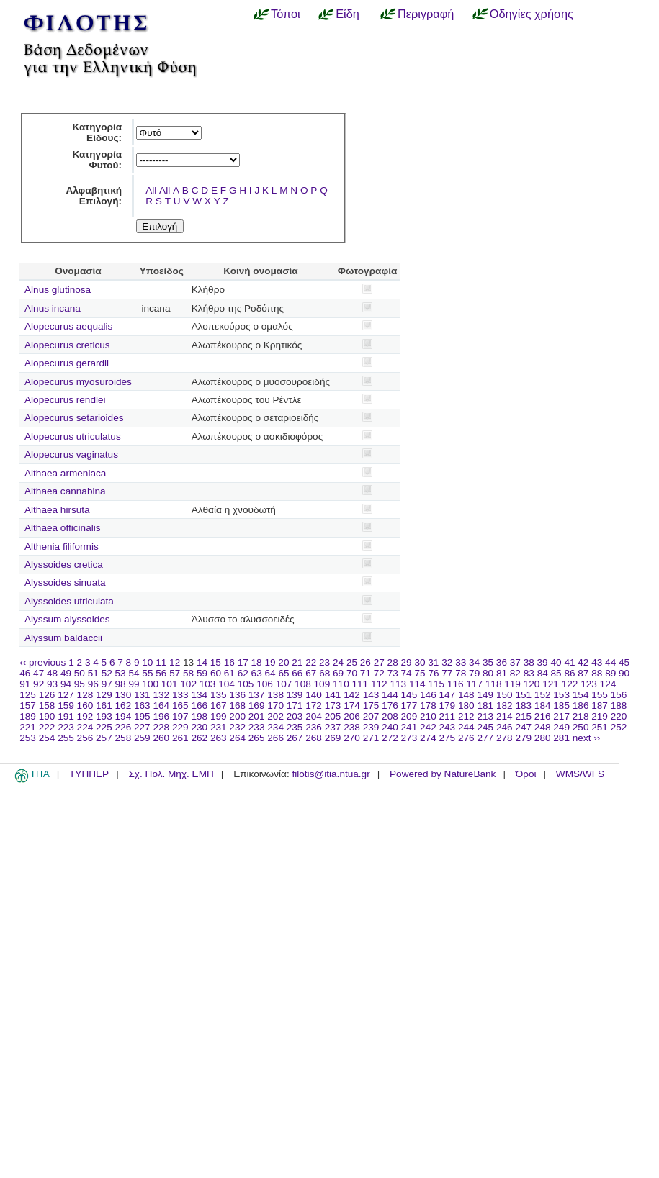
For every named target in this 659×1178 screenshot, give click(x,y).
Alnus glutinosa (57, 289)
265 (256, 738)
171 (295, 705)
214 (504, 716)
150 (504, 694)
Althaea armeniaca (65, 473)
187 (599, 705)
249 (561, 727)
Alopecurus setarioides (74, 417)
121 (550, 684)
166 (199, 705)
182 (504, 705)
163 (142, 705)
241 (409, 727)
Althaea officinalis (62, 527)
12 (174, 662)
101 (169, 684)
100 (150, 684)
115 (436, 684)
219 (599, 716)
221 (27, 727)
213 (485, 716)
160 (85, 705)
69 (338, 673)
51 (93, 673)
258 (123, 738)
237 (333, 727)
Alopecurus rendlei (65, 399)
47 (38, 673)
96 (93, 684)
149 (485, 694)
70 (351, 673)
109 (322, 684)
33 (460, 662)
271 (371, 738)
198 (199, 716)
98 (120, 684)
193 (104, 716)
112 (379, 684)
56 (161, 673)
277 (485, 738)
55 (147, 673)
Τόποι (285, 13)
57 (174, 673)
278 (504, 738)
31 (433, 662)
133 (180, 694)
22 (310, 662)
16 (229, 662)
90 (624, 673)
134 (199, 694)
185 (561, 705)
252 (619, 727)
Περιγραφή (426, 13)
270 (352, 738)
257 (104, 738)
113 (398, 684)
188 (619, 705)
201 (256, 716)
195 (142, 716)
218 (581, 716)
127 (66, 694)
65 (283, 673)
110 (341, 684)
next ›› (587, 738)
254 (47, 738)
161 (104, 705)
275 (447, 738)
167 (218, 705)
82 (515, 673)
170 (275, 705)
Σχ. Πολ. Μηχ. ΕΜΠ (170, 774)
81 (501, 673)
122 (570, 684)
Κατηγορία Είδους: (97, 132)
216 (542, 716)
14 (202, 662)
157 (27, 705)
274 (428, 738)
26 (365, 662)
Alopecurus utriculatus (72, 436)
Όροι (526, 774)
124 (608, 684)
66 (297, 673)
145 (409, 694)
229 (180, 727)
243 (447, 727)
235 (295, 727)
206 (352, 716)
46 (24, 673)
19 (269, 662)
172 (313, 705)
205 (333, 716)
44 (610, 662)
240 (390, 727)
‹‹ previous (42, 662)
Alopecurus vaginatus (71, 454)
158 (47, 705)
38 (529, 662)
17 (243, 662)
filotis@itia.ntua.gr (330, 774)
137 (256, 694)
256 (85, 738)
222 (47, 727)
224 (85, 727)
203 (295, 716)
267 (295, 738)
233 (256, 727)
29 (406, 662)
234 (275, 727)
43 (596, 662)
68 (324, 673)
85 (556, 673)
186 (581, 705)
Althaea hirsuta (57, 509)
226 (123, 727)
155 (599, 694)
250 (581, 727)
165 (180, 705)
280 (542, 738)
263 (218, 738)
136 (237, 694)
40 (555, 662)
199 (218, 716)
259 (142, 738)
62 (243, 673)
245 (485, 727)
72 (379, 673)
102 (188, 684)
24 (338, 662)
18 (256, 662)
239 (371, 727)
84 (542, 673)
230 (199, 727)
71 (365, 673)
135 (218, 694)
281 (561, 738)
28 (392, 662)
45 (624, 662)
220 (619, 716)
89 (610, 673)
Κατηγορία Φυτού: (97, 160)
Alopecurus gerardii (66, 363)
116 (455, 684)
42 (583, 662)
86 (569, 673)
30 (419, 662)
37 (515, 662)
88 (596, 673)
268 (313, 738)
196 (161, 716)
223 (66, 727)
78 (460, 673)
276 (466, 738)
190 (47, 716)
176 (390, 705)
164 (161, 705)
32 (446, 662)
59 (202, 673)
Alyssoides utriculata (69, 601)
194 (123, 716)
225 (104, 727)
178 (428, 705)
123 (588, 684)
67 (310, 673)
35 (488, 662)
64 (270, 673)
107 (284, 684)
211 (447, 716)
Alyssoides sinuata (65, 582)
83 (529, 673)
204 (313, 716)
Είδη (347, 13)
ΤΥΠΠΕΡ (89, 774)
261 (180, 738)
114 (417, 684)
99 (133, 684)
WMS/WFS (580, 774)
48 (52, 673)
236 (313, 727)
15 (215, 662)
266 (275, 738)
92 (38, 684)
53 (120, 673)
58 (188, 673)
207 (371, 716)
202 (275, 716)
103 (208, 684)
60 (215, 673)
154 (581, 694)
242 (428, 727)
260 (161, 738)
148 (466, 694)
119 (512, 684)
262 (199, 738)
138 (275, 694)
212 (466, 716)
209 (409, 716)
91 (24, 684)
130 (123, 694)
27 (379, 662)
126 (47, 694)
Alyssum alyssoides (67, 619)
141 (333, 694)
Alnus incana (52, 308)
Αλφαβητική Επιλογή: (94, 196)
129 (104, 694)
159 (66, 705)
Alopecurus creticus (67, 345)
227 (142, 727)
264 (237, 738)
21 (297, 662)
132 (161, 694)
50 (79, 673)
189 (27, 716)
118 (493, 684)
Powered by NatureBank (443, 774)
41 (569, 662)
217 (561, 716)
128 (85, 694)
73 (392, 673)
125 (27, 694)
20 (283, 662)
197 (180, 716)
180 (466, 705)
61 (229, 673)
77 (446, 673)
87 (583, 673)
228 (161, 727)
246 (504, 727)
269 (333, 738)
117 (474, 684)
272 (390, 738)
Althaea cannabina (65, 491)
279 (523, 738)
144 (390, 694)
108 (303, 684)
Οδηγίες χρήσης (531, 13)
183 (523, 705)
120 (532, 684)
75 (419, 673)
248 (542, 727)
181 (485, 705)
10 (147, 662)
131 (142, 694)
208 (390, 716)
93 (52, 684)
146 (428, 694)
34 (474, 662)
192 (85, 716)
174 (352, 705)
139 (295, 694)
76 (433, 673)
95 (79, 684)
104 (226, 684)
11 (161, 662)
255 (66, 738)
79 (474, 673)
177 (409, 705)
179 (447, 705)
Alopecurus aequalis (68, 326)
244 (466, 727)
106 (264, 684)
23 (324, 662)
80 (488, 673)
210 (428, 716)
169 (256, 705)
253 (27, 738)
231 (218, 727)
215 (523, 716)
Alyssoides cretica (63, 564)
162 (123, 705)
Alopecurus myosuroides (78, 381)
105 (246, 684)
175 (371, 705)
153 (561, 694)
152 (542, 694)
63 (256, 673)
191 (66, 716)
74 (406, 673)
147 (447, 694)
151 (523, 694)
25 (351, 662)
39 (542, 662)
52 (107, 673)
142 (352, 694)
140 (313, 694)
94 (65, 684)
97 (107, 684)
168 (237, 705)
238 (352, 727)
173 (333, 705)
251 (599, 727)
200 (237, 716)
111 (360, 684)
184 (542, 705)
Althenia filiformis (61, 546)
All (150, 190)
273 (409, 738)
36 (501, 662)
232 (237, 727)
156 (619, 694)
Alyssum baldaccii (63, 638)
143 (371, 694)
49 (65, 673)
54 (133, 673)
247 (523, 727)
